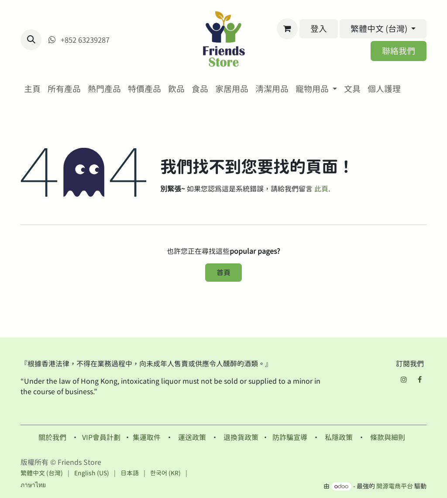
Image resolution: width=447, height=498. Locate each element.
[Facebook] (419, 379)
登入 (318, 28)
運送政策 (192, 437)
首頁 (223, 272)
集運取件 (147, 437)
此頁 (321, 188)
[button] (31, 39)
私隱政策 (339, 437)
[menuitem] (32, 89)
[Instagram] (404, 379)
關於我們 (52, 437)
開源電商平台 (394, 486)
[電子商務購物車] (287, 28)
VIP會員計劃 (101, 437)
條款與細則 (387, 437)
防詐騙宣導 (289, 437)
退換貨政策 (241, 437)
